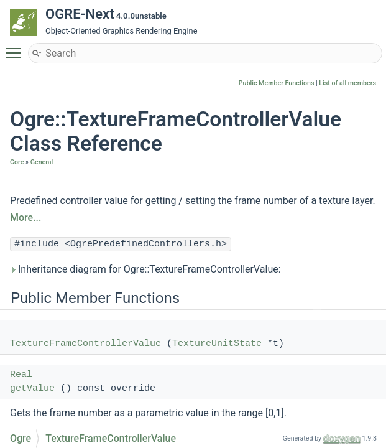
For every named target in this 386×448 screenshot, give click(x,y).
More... (25, 217)
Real (21, 375)
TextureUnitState (217, 343)
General (41, 162)
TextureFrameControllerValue (85, 343)
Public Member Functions (277, 83)
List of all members (347, 83)
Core (17, 162)
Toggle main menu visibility (16, 47)
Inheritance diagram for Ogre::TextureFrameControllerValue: (145, 269)
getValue (32, 388)
